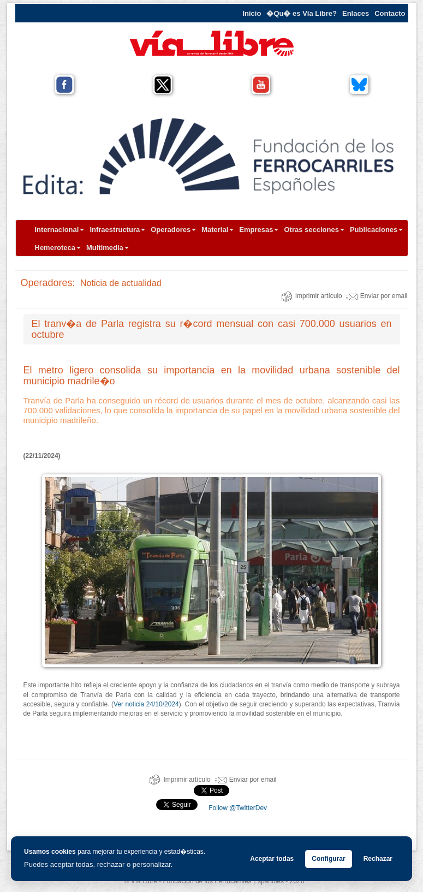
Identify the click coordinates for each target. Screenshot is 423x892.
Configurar (328, 859)
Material (217, 229)
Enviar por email (377, 296)
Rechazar (378, 859)
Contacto (389, 13)
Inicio (251, 13)
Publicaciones (376, 229)
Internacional (60, 229)
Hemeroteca (58, 247)
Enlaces (355, 13)
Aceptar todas (272, 859)
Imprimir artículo (311, 296)
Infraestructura (117, 229)
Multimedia (107, 247)
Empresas (258, 229)
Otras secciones (314, 229)
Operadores (173, 229)
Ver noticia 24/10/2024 (146, 704)
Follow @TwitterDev (237, 808)
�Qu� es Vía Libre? (301, 13)
